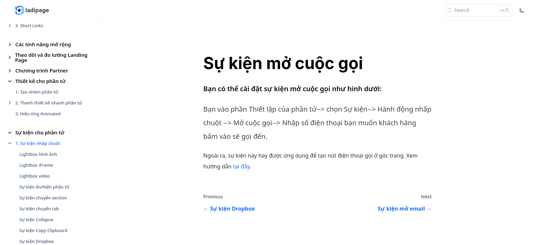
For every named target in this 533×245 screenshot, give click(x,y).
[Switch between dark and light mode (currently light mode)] (522, 10)
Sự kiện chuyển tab (39, 209)
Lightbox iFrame (36, 165)
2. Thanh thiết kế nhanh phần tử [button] (48, 103)
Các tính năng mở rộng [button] (43, 44)
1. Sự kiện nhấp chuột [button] (37, 143)
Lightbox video (34, 176)
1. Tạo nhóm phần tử (36, 92)
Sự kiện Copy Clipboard (43, 230)
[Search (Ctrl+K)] (479, 10)
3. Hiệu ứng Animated (38, 114)
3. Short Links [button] (29, 25)
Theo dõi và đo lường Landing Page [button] (51, 57)
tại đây (241, 166)
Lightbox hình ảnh (38, 154)
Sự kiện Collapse (36, 219)
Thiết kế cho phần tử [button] (40, 81)
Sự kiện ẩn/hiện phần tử (44, 187)
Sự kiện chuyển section (43, 198)
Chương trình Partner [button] (41, 70)
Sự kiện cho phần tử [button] (39, 132)
